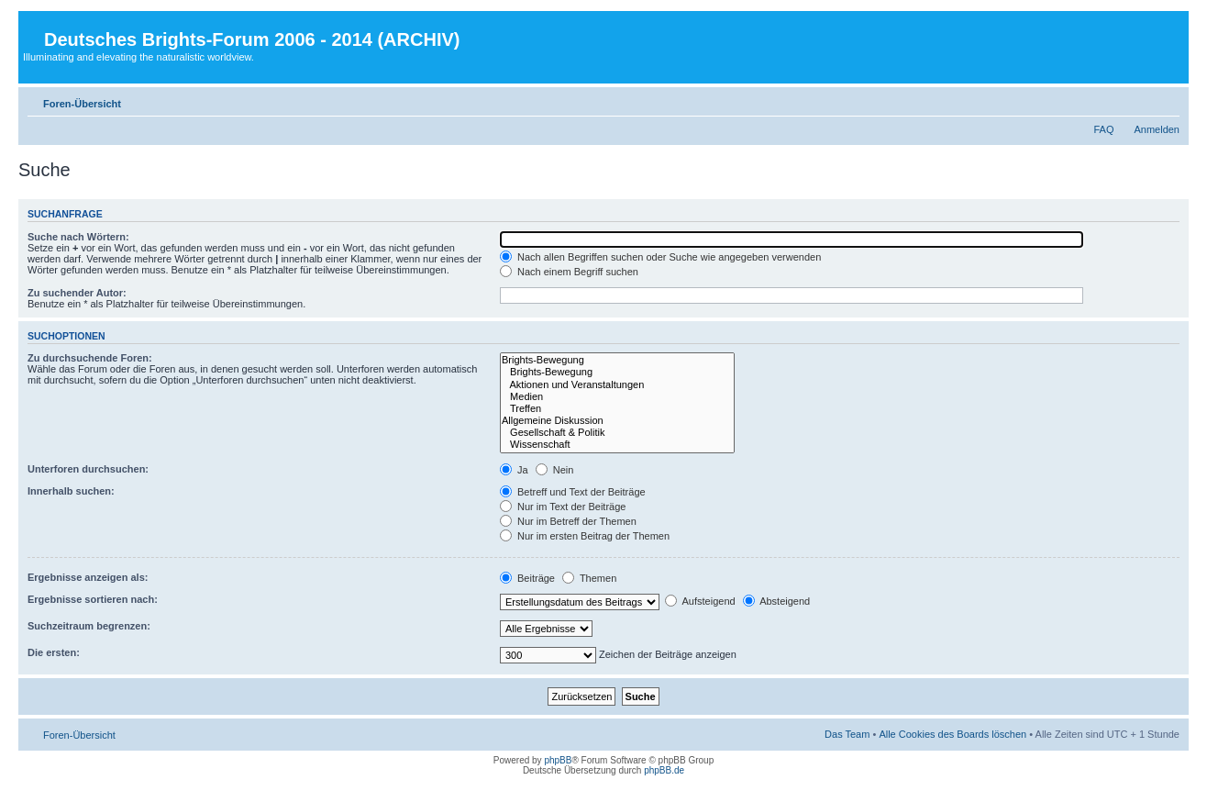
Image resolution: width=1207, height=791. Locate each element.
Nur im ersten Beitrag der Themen (585, 535)
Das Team (847, 734)
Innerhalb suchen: (71, 490)
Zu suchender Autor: (77, 292)
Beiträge (527, 578)
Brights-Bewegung (617, 360)
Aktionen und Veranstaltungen (617, 385)
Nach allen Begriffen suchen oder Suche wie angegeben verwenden (660, 256)
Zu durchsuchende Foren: (90, 357)
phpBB (557, 760)
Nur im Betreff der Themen (568, 521)
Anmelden (1156, 129)
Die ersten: (54, 652)
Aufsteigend (700, 601)
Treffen (617, 409)
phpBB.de (664, 770)
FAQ (1103, 129)
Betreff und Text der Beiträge (573, 491)
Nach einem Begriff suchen (569, 271)
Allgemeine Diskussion (617, 421)
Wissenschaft (617, 445)
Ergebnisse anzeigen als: (88, 577)
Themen (589, 578)
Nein (555, 469)
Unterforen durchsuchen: (88, 468)
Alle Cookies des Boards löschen (952, 734)
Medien (617, 397)
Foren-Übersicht (82, 103)
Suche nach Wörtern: (78, 236)
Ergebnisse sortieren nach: (93, 599)
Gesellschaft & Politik (617, 433)
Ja (514, 469)
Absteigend (777, 601)
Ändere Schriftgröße (1166, 100)
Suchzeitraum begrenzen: (89, 625)
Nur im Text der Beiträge (563, 506)
